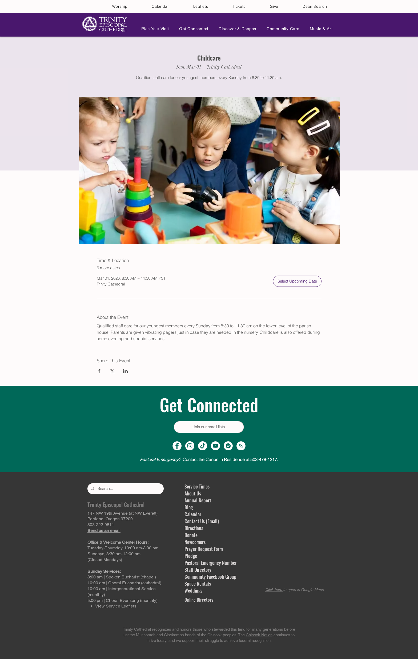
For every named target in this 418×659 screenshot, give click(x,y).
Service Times (197, 486)
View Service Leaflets (115, 606)
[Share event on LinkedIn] (125, 371)
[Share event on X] (112, 371)
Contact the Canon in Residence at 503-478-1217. (209, 459)
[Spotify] (228, 445)
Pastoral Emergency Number (210, 562)
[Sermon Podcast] (241, 445)
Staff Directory (197, 569)
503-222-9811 (100, 524)
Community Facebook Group (210, 576)
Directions (193, 528)
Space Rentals (197, 583)
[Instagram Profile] (189, 445)
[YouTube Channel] (215, 445)
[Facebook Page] (177, 445)
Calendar (192, 514)
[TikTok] (202, 445)
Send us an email (103, 530)
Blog (188, 507)
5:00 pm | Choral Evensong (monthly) (122, 600)
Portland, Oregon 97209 (110, 518)
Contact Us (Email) (201, 521)
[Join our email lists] (209, 427)
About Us (192, 493)
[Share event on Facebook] (99, 371)
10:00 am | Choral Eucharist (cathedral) (124, 582)
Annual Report (197, 500)
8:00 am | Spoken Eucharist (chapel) (121, 576)
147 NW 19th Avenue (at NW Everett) (122, 513)
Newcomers (195, 541)
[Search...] (125, 488)
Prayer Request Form (203, 548)
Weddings (193, 590)
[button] (153, 28)
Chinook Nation (259, 635)
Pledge (190, 555)
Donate (191, 534)
